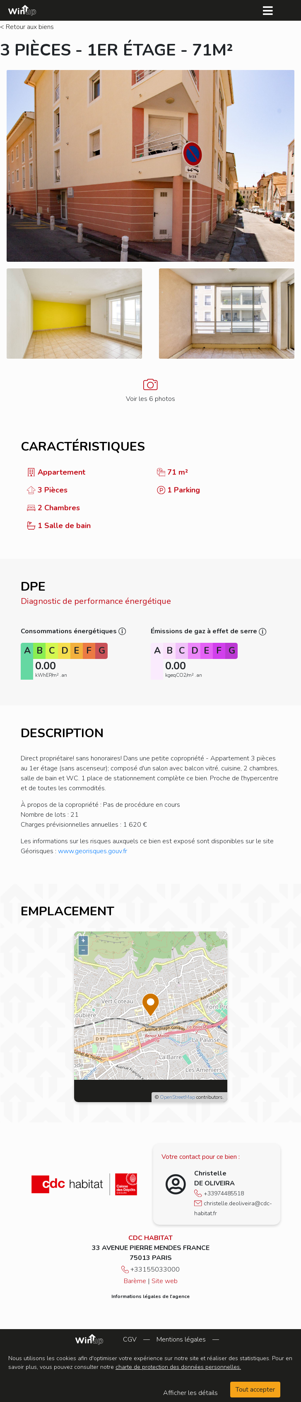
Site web (165, 1281)
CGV (130, 1339)
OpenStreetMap (177, 1097)
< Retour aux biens (27, 26)
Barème (135, 1281)
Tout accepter (255, 1389)
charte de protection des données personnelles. (178, 1367)
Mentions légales (181, 1339)
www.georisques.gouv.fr (92, 851)
